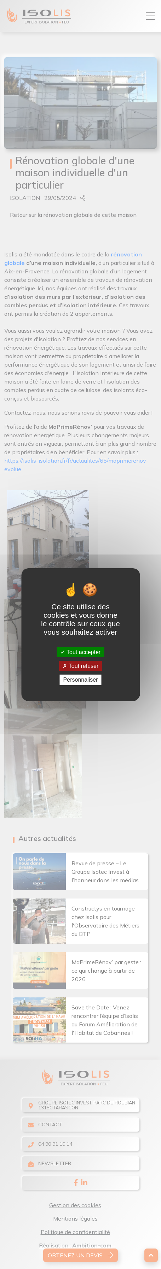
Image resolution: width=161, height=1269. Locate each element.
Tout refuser (81, 666)
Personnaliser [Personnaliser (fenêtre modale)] (80, 680)
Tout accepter (80, 652)
